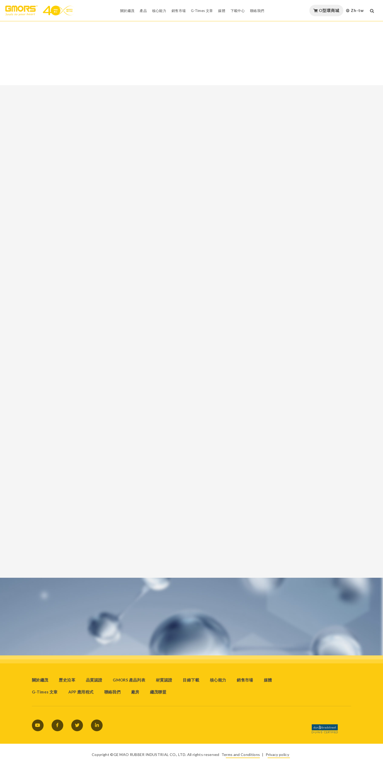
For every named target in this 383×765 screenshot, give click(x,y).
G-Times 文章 (45, 691)
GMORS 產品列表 (129, 679)
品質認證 (94, 679)
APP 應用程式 (81, 691)
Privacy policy (277, 754)
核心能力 (218, 679)
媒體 (268, 679)
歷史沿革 (67, 679)
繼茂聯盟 (158, 691)
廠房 (135, 691)
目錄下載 (191, 679)
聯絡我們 (112, 691)
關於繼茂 (40, 679)
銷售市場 (245, 679)
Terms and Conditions (241, 754)
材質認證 (164, 679)
